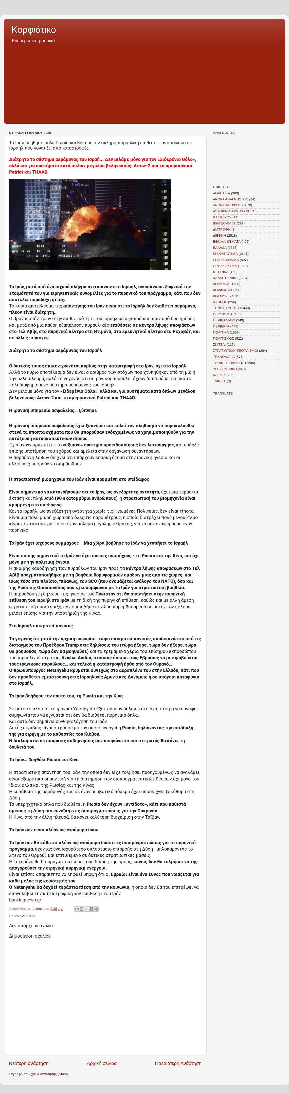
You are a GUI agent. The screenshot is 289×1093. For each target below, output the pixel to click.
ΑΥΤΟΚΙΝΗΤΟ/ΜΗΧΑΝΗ (232, 211)
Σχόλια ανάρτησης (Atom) (48, 1074)
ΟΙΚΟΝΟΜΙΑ (223, 314)
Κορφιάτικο (33, 30)
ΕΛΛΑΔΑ (220, 248)
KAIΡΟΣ (219, 375)
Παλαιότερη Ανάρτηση (178, 1063)
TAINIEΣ (219, 381)
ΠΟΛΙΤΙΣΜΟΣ (223, 338)
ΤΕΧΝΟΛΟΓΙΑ (224, 357)
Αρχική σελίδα (102, 1063)
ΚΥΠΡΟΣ (220, 302)
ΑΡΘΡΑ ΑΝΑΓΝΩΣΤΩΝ (230, 199)
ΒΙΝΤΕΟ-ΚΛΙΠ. (224, 223)
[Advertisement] (144, 82)
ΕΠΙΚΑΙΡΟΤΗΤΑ (225, 254)
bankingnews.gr (25, 899)
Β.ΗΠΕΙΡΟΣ (222, 217)
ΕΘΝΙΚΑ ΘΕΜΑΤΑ (227, 241)
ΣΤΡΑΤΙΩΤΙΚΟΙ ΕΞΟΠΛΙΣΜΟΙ (235, 351)
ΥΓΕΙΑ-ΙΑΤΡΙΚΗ (225, 369)
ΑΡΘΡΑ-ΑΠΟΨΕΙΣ (227, 205)
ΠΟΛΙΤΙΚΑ (221, 332)
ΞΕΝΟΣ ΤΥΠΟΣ (225, 308)
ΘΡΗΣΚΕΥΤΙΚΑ (225, 266)
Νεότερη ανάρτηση (29, 1063)
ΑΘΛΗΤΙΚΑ (221, 193)
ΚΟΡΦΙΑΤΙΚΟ (223, 290)
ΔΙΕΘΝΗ (28, 916)
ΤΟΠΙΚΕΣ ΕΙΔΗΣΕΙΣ (228, 363)
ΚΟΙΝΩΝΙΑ (221, 284)
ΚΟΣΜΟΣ (220, 296)
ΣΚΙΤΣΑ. (219, 344)
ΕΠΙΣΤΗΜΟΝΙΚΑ (226, 260)
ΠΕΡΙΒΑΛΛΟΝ (224, 320)
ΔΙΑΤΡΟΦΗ (221, 229)
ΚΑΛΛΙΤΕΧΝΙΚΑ (225, 278)
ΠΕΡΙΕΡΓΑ (221, 326)
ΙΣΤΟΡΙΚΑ (220, 272)
